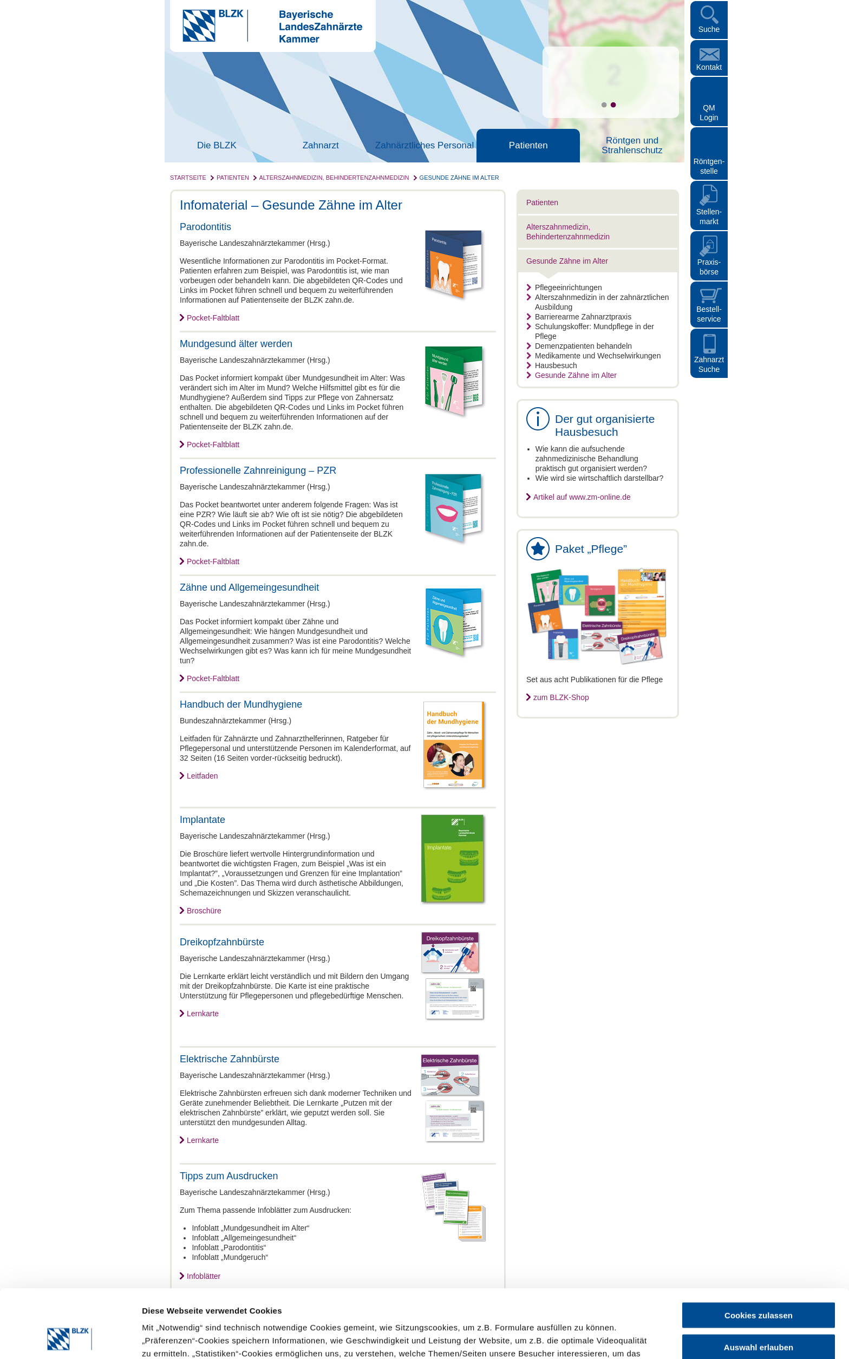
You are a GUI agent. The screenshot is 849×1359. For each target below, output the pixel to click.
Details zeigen (575, 1337)
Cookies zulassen (758, 1251)
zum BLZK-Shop (561, 697)
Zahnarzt (321, 146)
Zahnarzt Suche (709, 364)
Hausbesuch (551, 365)
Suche (709, 29)
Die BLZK (217, 146)
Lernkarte (203, 1013)
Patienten (528, 146)
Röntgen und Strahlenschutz (632, 145)
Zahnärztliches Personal (424, 146)
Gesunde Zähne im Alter (459, 177)
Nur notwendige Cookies (758, 1314)
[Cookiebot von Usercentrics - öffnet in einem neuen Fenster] (70, 1338)
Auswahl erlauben (758, 1283)
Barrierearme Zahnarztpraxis (578, 316)
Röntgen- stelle (709, 166)
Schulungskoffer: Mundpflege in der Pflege (590, 331)
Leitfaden (202, 776)
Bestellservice (709, 314)
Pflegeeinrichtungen (564, 287)
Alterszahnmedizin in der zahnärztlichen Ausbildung (597, 302)
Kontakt (709, 67)
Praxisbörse (709, 267)
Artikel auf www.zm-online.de (582, 497)
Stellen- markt (709, 216)
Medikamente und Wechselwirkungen (593, 355)
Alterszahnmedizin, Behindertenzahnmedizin (334, 177)
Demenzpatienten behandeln (579, 346)
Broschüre (204, 910)
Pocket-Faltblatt (213, 317)
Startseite (188, 177)
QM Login (709, 112)
